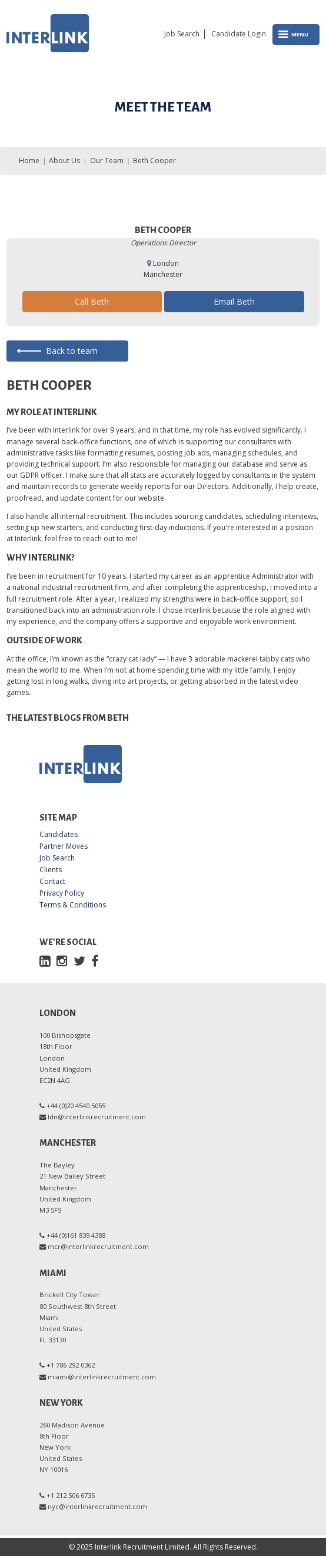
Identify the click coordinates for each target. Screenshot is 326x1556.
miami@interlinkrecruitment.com (102, 1376)
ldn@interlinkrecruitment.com (97, 1116)
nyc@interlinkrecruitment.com (97, 1506)
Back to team (72, 350)
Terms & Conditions (72, 905)
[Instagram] (62, 960)
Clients (50, 870)
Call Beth (92, 301)
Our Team (107, 161)
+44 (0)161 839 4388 (75, 1235)
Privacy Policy (61, 893)
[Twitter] (79, 960)
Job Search (181, 34)
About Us (64, 161)
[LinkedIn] (45, 960)
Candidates (58, 834)
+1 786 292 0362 (70, 1365)
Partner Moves (63, 846)
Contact (52, 881)
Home (29, 161)
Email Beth (234, 301)
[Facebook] (94, 960)
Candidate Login (238, 34)
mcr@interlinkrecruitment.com (98, 1246)
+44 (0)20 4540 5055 (75, 1105)
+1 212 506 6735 (70, 1495)
